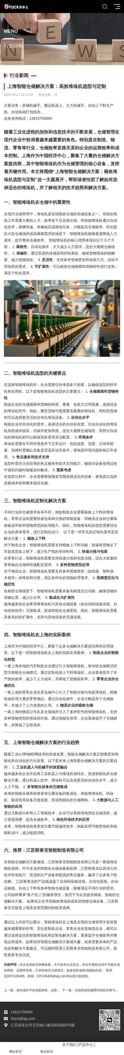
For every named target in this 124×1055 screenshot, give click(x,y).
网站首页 (15, 1048)
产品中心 (86, 1045)
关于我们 (69, 1045)
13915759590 (40, 118)
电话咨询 (46, 1048)
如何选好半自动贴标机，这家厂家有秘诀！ (46, 990)
